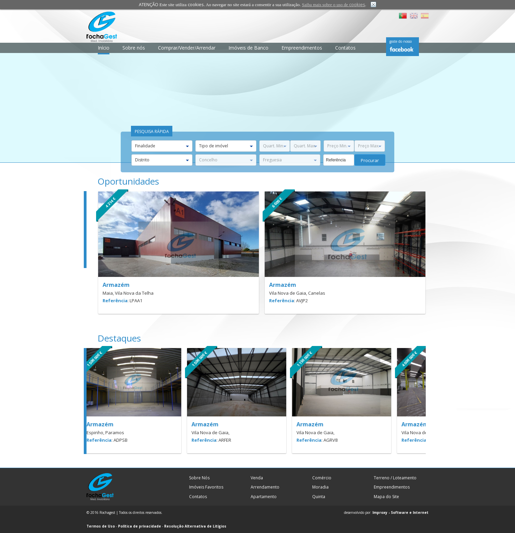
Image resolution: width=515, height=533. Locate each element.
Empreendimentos (301, 47)
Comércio (321, 478)
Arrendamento (265, 487)
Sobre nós (133, 47)
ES (425, 16)
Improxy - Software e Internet (400, 512)
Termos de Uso (101, 526)
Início (103, 47)
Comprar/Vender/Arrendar (186, 47)
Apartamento (264, 496)
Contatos (345, 47)
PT (403, 16)
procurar (370, 160)
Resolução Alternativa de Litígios (195, 526)
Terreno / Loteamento (395, 478)
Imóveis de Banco (248, 47)
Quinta (318, 496)
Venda (257, 478)
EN (414, 16)
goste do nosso (400, 41)
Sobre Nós (199, 478)
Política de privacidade (139, 526)
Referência (115, 300)
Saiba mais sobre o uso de (333, 5)
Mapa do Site (386, 496)
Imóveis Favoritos (206, 487)
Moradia (320, 487)
